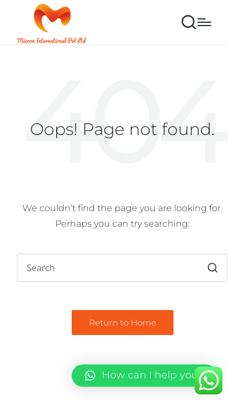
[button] (213, 267)
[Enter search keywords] (122, 267)
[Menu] (204, 22)
